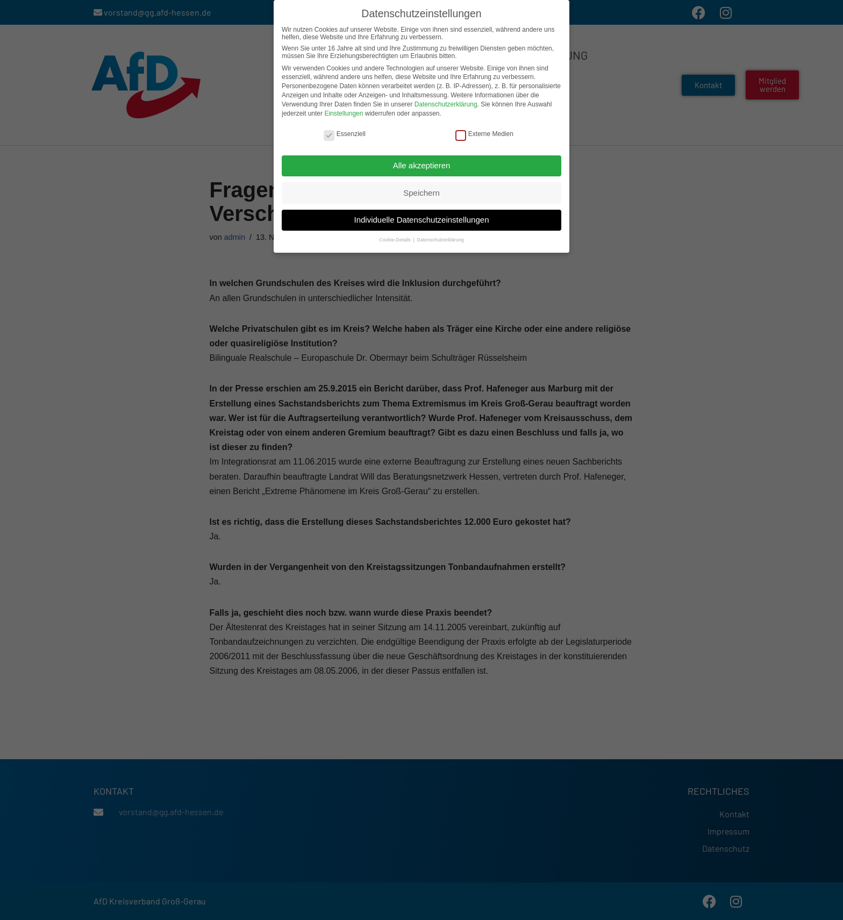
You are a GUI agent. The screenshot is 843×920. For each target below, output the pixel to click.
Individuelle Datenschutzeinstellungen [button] (421, 218)
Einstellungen (343, 112)
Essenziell (345, 133)
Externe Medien (484, 133)
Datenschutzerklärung (446, 103)
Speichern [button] (421, 191)
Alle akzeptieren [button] (422, 164)
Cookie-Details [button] (395, 239)
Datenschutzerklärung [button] (440, 239)
